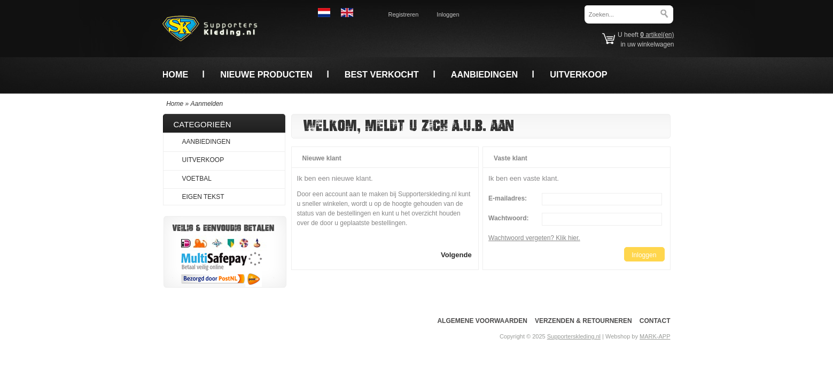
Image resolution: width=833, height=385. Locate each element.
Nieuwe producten (266, 74)
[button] (456, 254)
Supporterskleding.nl (574, 336)
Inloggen (448, 14)
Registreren (403, 14)
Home (175, 74)
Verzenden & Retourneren (583, 321)
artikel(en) (657, 34)
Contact (655, 321)
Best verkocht (382, 74)
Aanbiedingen (484, 74)
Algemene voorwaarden (482, 321)
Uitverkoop (578, 74)
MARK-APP (655, 336)
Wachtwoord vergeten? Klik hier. (534, 238)
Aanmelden (207, 103)
